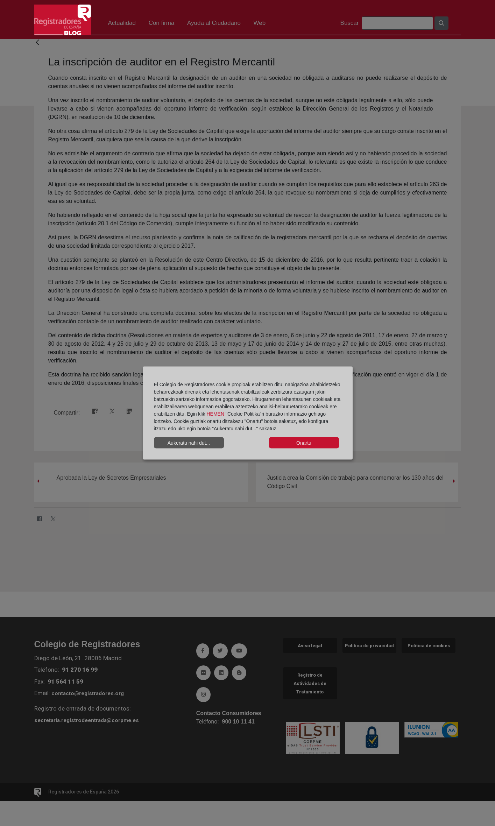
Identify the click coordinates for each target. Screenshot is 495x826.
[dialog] (248, 413)
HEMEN (215, 414)
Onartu (303, 442)
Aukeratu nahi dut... (189, 442)
